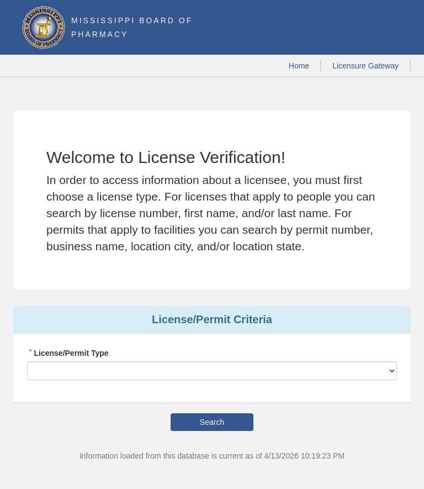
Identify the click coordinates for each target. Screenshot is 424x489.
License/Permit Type (68, 353)
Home (299, 65)
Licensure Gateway (365, 65)
